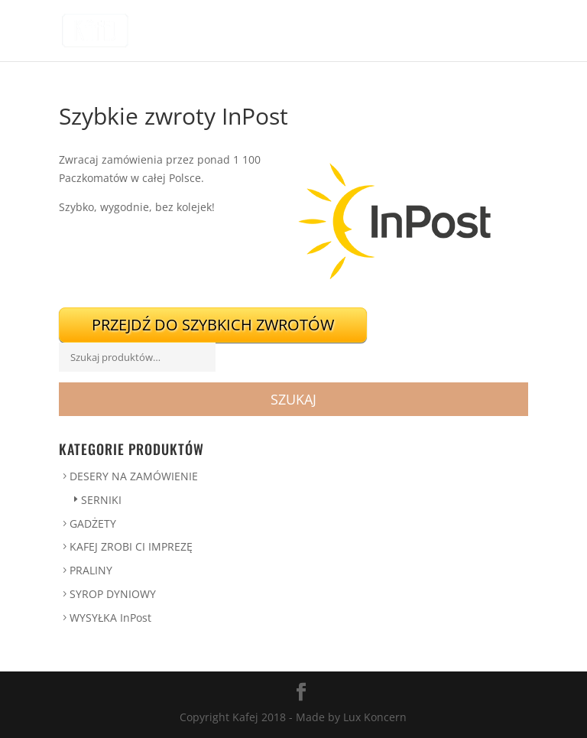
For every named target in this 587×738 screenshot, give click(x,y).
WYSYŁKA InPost (110, 617)
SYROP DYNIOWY (113, 594)
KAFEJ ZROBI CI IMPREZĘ (131, 546)
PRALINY (91, 570)
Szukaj (293, 399)
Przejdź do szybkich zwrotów (213, 324)
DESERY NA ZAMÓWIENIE (134, 476)
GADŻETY (93, 523)
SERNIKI (101, 500)
